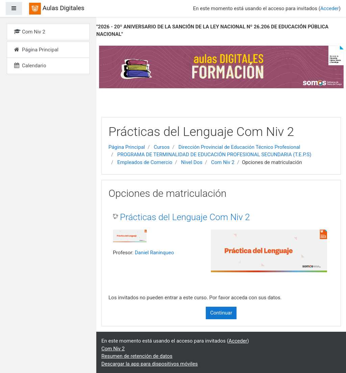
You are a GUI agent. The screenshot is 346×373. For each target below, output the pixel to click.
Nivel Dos (191, 162)
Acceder (329, 8)
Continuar (221, 313)
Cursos (162, 147)
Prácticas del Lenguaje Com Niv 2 (185, 217)
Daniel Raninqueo (154, 253)
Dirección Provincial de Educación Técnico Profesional (239, 147)
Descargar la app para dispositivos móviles (149, 364)
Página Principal (126, 147)
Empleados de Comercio (144, 162)
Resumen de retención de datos (136, 356)
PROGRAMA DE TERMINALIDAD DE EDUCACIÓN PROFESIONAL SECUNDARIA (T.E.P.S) (214, 154)
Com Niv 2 (222, 162)
